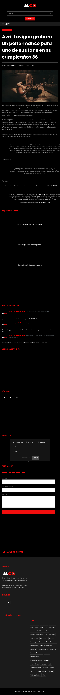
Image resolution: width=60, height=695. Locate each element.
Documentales (43, 642)
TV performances (40, 671)
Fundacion (7, 30)
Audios (32, 631)
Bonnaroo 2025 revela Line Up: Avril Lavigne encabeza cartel (20, 343)
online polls (30, 461)
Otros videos (34, 664)
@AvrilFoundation (41, 194)
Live (42, 656)
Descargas (33, 642)
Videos (50, 671)
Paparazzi (43, 664)
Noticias (46, 660)
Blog (46, 634)
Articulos (52, 627)
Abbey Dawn (34, 627)
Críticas (51, 638)
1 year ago (39, 319)
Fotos (32, 653)
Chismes (52, 634)
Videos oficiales (35, 675)
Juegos (46, 653)
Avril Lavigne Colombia (9, 65)
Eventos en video (43, 649)
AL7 (41, 627)
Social (52, 667)
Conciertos (43, 638)
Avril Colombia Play (43, 631)
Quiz (49, 664)
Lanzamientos (34, 656)
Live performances (36, 660)
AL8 (46, 627)
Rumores (45, 667)
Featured (53, 649)
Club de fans (34, 638)
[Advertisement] (18, 417)
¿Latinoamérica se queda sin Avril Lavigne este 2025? (18, 319)
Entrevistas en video (46, 645)
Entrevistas (34, 645)
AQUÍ (55, 186)
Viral (43, 675)
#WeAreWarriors (36, 196)
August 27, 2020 (44, 202)
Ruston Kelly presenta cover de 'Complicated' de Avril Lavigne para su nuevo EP (27, 330)
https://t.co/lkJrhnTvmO (21, 199)
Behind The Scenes (36, 634)
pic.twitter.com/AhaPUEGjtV (47, 199)
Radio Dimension (35, 667)
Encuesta (53, 642)
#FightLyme (53, 198)
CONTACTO (30, 18)
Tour (31, 671)
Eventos (33, 649)
